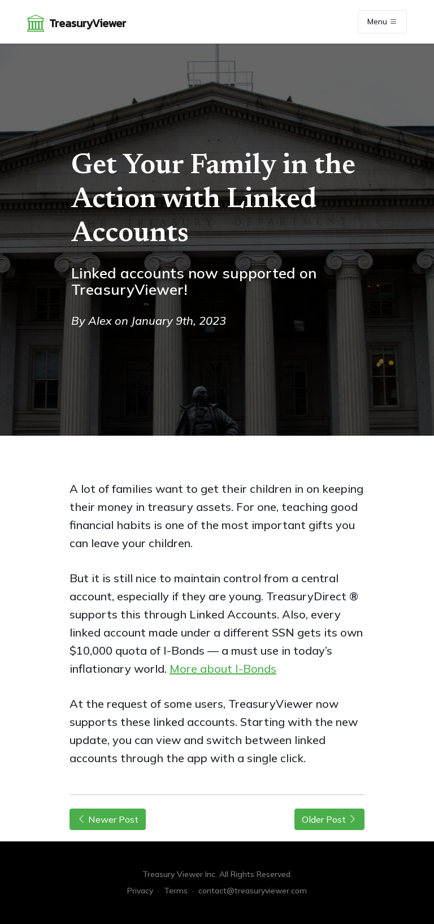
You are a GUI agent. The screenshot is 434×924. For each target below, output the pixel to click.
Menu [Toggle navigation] (382, 22)
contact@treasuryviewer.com (252, 891)
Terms (176, 891)
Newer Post (107, 819)
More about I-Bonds (223, 668)
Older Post (329, 819)
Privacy (140, 891)
